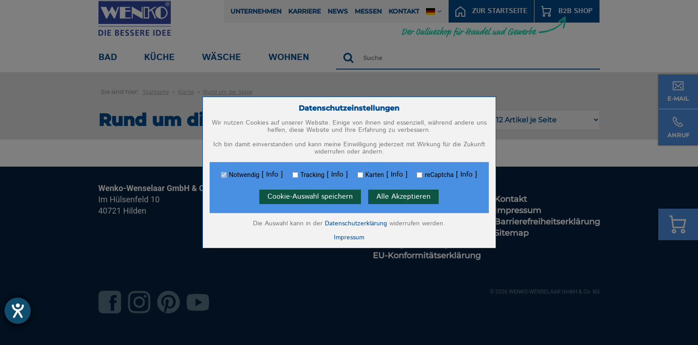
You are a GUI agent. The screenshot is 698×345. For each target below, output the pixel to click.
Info (272, 174)
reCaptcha (439, 174)
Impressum (349, 237)
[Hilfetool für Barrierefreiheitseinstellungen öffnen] (18, 311)
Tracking (312, 174)
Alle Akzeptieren (403, 196)
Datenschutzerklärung (356, 223)
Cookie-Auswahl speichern (310, 196)
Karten (374, 174)
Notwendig (244, 174)
